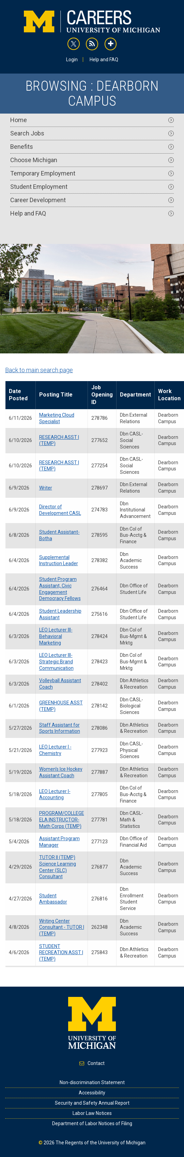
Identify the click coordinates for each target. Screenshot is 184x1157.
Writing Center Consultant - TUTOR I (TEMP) (61, 927)
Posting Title (56, 394)
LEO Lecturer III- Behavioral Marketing (56, 636)
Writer (45, 488)
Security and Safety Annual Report (92, 1103)
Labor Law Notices (92, 1113)
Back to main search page (39, 370)
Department (135, 394)
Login (72, 59)
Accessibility (92, 1092)
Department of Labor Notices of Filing (92, 1123)
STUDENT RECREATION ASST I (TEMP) (61, 953)
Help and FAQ (104, 59)
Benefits (92, 146)
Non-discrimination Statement (92, 1082)
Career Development (92, 200)
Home (92, 120)
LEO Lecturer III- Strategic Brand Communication (56, 661)
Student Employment (92, 186)
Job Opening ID (102, 394)
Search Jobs (92, 133)
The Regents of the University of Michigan (100, 1142)
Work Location (169, 395)
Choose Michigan (92, 160)
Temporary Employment (92, 173)
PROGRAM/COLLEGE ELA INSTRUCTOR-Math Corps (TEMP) (61, 819)
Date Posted (18, 395)
